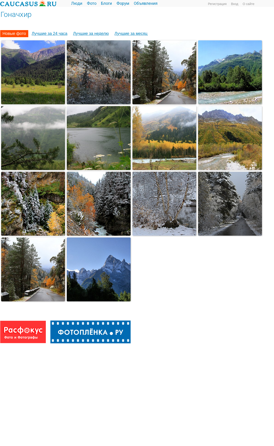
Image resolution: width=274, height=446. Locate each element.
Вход (234, 4)
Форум (122, 3)
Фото (91, 3)
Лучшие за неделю (91, 33)
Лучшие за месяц (130, 33)
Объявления (146, 3)
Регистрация (217, 4)
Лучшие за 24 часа (49, 33)
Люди (76, 3)
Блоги (106, 3)
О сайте (248, 4)
